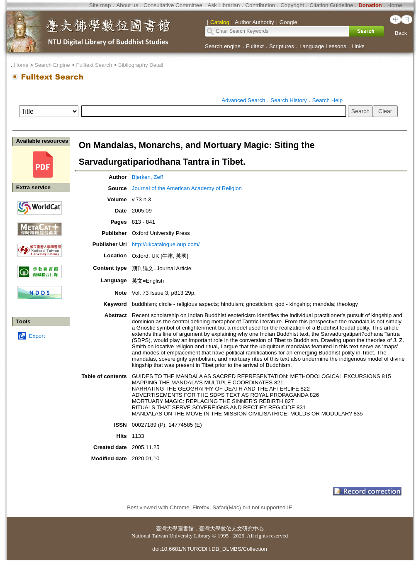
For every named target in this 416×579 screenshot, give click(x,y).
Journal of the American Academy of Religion (187, 188)
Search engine (223, 46)
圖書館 (186, 528)
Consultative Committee (173, 5)
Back (401, 33)
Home (394, 5)
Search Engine (52, 65)
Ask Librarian (224, 5)
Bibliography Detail (140, 65)
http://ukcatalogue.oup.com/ (166, 244)
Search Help (327, 100)
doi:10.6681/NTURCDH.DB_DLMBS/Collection (209, 549)
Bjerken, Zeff (147, 177)
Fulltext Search (94, 65)
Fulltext (255, 46)
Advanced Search (243, 100)
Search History (288, 100)
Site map (100, 5)
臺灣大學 (167, 528)
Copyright (292, 5)
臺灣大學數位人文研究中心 (231, 528)
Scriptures (281, 46)
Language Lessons (322, 46)
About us (127, 5)
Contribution (260, 5)
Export (37, 336)
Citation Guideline (331, 5)
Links (358, 46)
